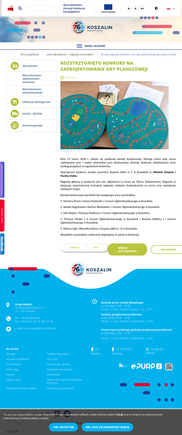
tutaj (119, 414)
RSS (123, 366)
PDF (95, 247)
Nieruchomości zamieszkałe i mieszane (31, 79)
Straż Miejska (13, 364)
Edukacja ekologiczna (36, 102)
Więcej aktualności (127, 249)
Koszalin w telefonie (17, 359)
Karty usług (12, 369)
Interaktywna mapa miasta (21, 388)
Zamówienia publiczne (60, 369)
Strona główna (29, 54)
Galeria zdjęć (13, 379)
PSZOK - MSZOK (32, 113)
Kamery (10, 374)
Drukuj (74, 247)
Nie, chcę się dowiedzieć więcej (107, 427)
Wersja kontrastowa (156, 8)
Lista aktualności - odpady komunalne (69, 54)
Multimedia (53, 374)
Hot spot (52, 359)
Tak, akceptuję (63, 427)
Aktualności (30, 66)
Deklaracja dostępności (60, 388)
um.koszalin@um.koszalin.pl (39, 328)
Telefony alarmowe (57, 354)
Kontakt (10, 354)
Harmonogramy (32, 125)
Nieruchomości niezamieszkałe (32, 90)
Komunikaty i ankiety (58, 364)
